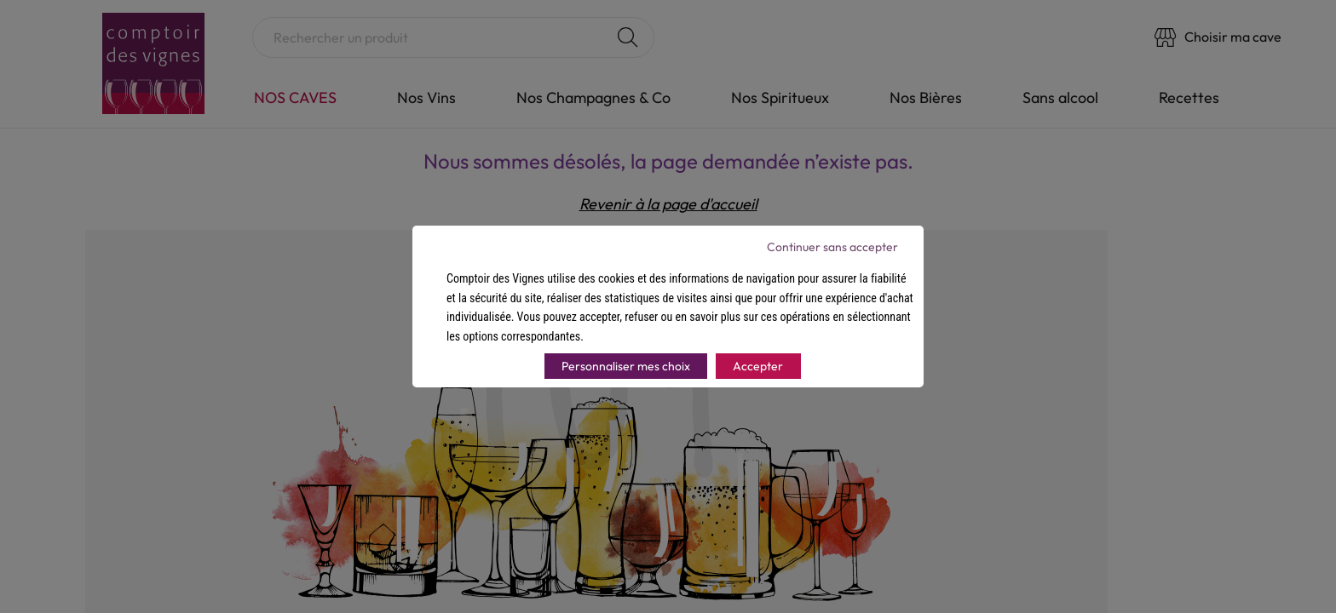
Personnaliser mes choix (625, 366)
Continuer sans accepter (832, 247)
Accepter (758, 366)
